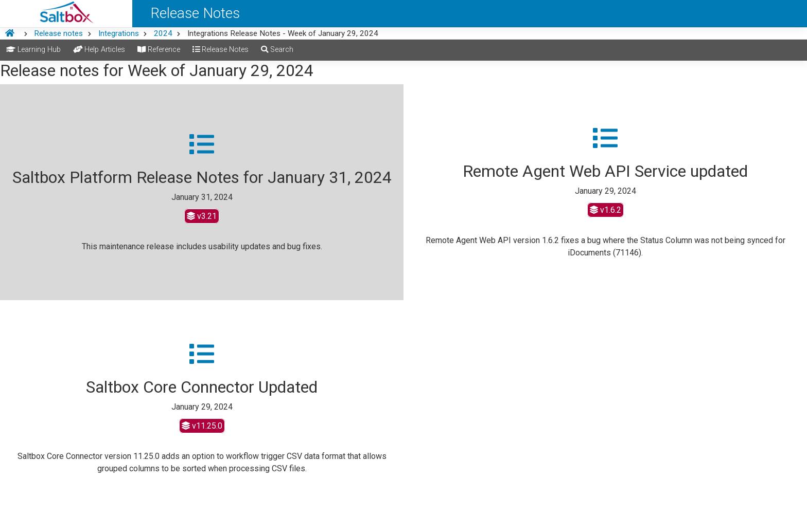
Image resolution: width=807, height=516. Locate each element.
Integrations (118, 33)
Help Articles (99, 49)
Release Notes (220, 49)
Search (277, 49)
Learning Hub (33, 49)
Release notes (58, 33)
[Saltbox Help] (66, 13)
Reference (158, 49)
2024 (163, 33)
